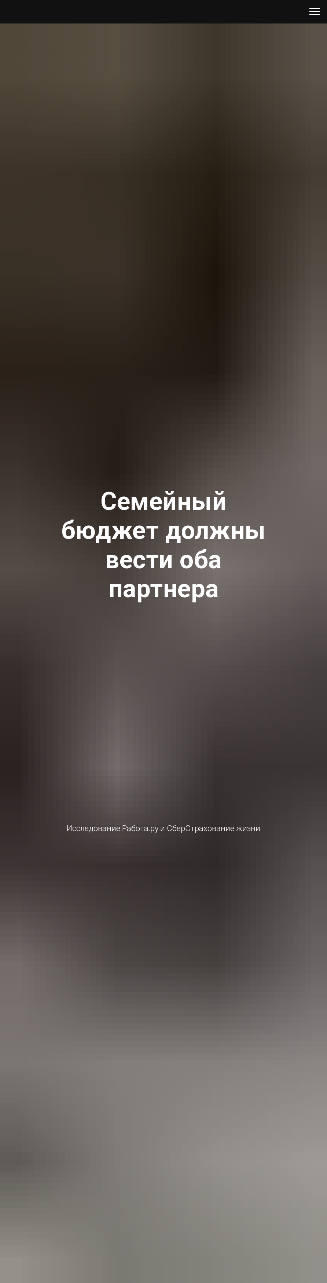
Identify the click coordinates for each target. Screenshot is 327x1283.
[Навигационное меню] (314, 11)
